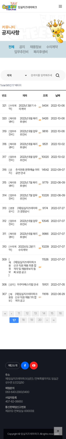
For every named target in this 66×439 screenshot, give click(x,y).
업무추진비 (21, 52)
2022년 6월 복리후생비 (28, 235)
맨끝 (53, 320)
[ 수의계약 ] (12, 107)
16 (60, 313)
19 (31, 320)
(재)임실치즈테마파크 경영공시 (27, 210)
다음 (47, 320)
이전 (11, 313)
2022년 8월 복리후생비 (28, 145)
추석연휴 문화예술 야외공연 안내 (27, 171)
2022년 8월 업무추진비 (28, 158)
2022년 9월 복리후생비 (28, 120)
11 (19, 313)
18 (23, 320)
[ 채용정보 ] (10, 267)
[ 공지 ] (10, 171)
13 (35, 313)
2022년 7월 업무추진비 (28, 197)
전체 (11, 47)
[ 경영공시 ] (11, 210)
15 (52, 313)
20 (39, 320)
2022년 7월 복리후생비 (28, 184)
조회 (45, 95)
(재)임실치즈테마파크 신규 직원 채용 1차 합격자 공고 (26, 297)
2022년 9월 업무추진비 (28, 133)
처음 (5, 313)
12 (27, 313)
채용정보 (35, 47)
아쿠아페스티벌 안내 (27, 284)
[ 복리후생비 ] (12, 120)
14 (43, 313)
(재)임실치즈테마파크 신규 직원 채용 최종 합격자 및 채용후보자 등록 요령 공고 (25, 267)
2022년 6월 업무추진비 (28, 222)
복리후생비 (40, 52)
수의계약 (52, 47)
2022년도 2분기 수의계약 (26, 248)
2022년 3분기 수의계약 (27, 107)
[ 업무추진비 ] (12, 133)
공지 (22, 47)
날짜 (57, 95)
